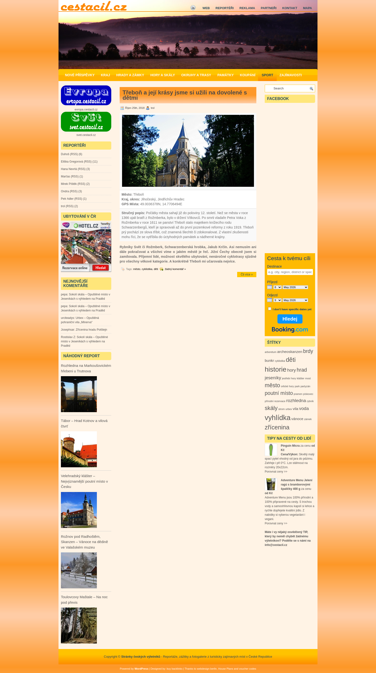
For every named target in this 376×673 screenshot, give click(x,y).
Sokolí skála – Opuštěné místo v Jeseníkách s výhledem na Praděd (84, 341)
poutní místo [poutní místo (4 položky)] (279, 393)
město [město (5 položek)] (272, 385)
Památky (225, 75)
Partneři (268, 8)
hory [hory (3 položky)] (291, 370)
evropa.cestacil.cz (86, 109)
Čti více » (247, 274)
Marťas (65, 176)
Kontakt (289, 8)
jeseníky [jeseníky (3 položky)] (273, 377)
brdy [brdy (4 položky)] (308, 351)
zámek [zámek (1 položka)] (307, 419)
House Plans (225, 668)
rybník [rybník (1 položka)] (310, 401)
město (136, 269)
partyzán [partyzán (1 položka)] (305, 386)
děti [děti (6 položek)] (291, 359)
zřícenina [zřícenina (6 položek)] (277, 427)
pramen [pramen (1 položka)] (298, 393)
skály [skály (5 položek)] (271, 408)
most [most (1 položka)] (308, 378)
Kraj (105, 75)
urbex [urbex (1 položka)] (289, 409)
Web (206, 8)
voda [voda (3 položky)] (304, 408)
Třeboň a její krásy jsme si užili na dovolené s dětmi (185, 95)
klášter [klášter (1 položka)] (300, 378)
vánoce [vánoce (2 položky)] (297, 419)
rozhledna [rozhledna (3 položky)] (296, 400)
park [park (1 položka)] (297, 386)
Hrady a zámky (130, 75)
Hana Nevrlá (69, 169)
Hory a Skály (162, 75)
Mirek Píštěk (69, 184)
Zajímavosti (290, 75)
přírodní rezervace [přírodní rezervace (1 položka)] (275, 401)
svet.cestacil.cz (86, 135)
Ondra (65, 191)
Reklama (247, 8)
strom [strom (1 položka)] (281, 409)
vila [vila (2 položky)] (295, 409)
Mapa (307, 8)
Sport (267, 75)
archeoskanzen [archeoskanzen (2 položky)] (289, 352)
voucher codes (247, 668)
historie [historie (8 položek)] (275, 369)
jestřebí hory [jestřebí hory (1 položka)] (289, 378)
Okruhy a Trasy (196, 75)
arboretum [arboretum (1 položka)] (270, 352)
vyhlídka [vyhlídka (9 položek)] (278, 417)
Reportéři (225, 8)
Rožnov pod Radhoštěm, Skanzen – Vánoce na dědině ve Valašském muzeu (84, 541)
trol (63, 206)
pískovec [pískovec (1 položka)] (308, 393)
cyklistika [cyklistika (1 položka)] (280, 360)
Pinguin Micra (290, 445)
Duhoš (65, 154)
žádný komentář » (175, 269)
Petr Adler (67, 198)
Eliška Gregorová (72, 161)
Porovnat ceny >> (276, 471)
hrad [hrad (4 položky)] (302, 370)
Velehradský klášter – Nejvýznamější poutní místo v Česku (84, 481)
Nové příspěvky (80, 75)
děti (156, 269)
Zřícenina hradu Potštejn (91, 329)
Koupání (248, 75)
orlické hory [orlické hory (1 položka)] (287, 386)
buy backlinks (174, 668)
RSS (74, 154)
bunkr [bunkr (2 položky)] (269, 360)
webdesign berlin (207, 668)
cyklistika (147, 269)
